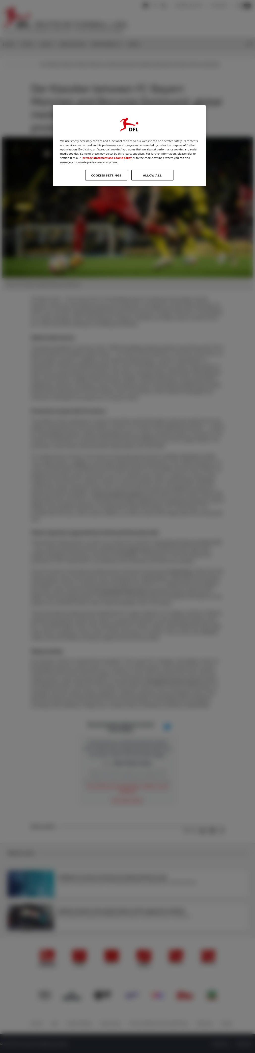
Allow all (152, 175)
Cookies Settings (106, 175)
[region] (129, 145)
